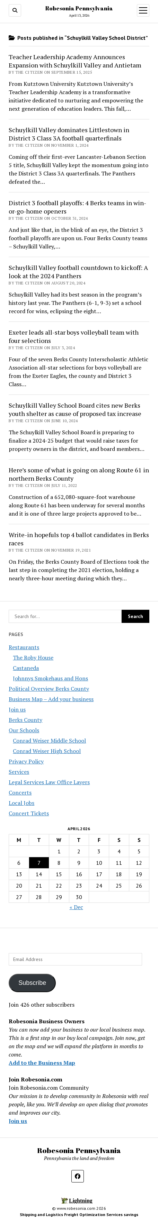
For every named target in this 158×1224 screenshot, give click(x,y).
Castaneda (26, 668)
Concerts (20, 792)
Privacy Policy (26, 761)
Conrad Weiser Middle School (49, 740)
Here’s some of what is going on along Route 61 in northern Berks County (79, 474)
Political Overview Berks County (49, 688)
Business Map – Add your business (51, 699)
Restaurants (24, 647)
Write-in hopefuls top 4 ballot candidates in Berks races (79, 539)
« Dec (76, 907)
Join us (17, 709)
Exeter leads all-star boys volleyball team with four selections (74, 336)
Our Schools (24, 730)
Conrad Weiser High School (47, 751)
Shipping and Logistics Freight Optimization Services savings (79, 1214)
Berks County (25, 720)
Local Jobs (21, 803)
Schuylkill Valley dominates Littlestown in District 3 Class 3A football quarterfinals (69, 134)
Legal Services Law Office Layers (49, 782)
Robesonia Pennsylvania (79, 8)
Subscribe (32, 982)
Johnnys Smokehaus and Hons (50, 678)
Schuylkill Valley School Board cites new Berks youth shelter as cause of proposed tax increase (75, 409)
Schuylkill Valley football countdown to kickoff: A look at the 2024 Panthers (78, 271)
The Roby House (33, 657)
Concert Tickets (29, 813)
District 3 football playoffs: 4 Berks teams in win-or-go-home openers (77, 207)
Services (19, 772)
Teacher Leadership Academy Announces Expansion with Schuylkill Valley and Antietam (75, 61)
